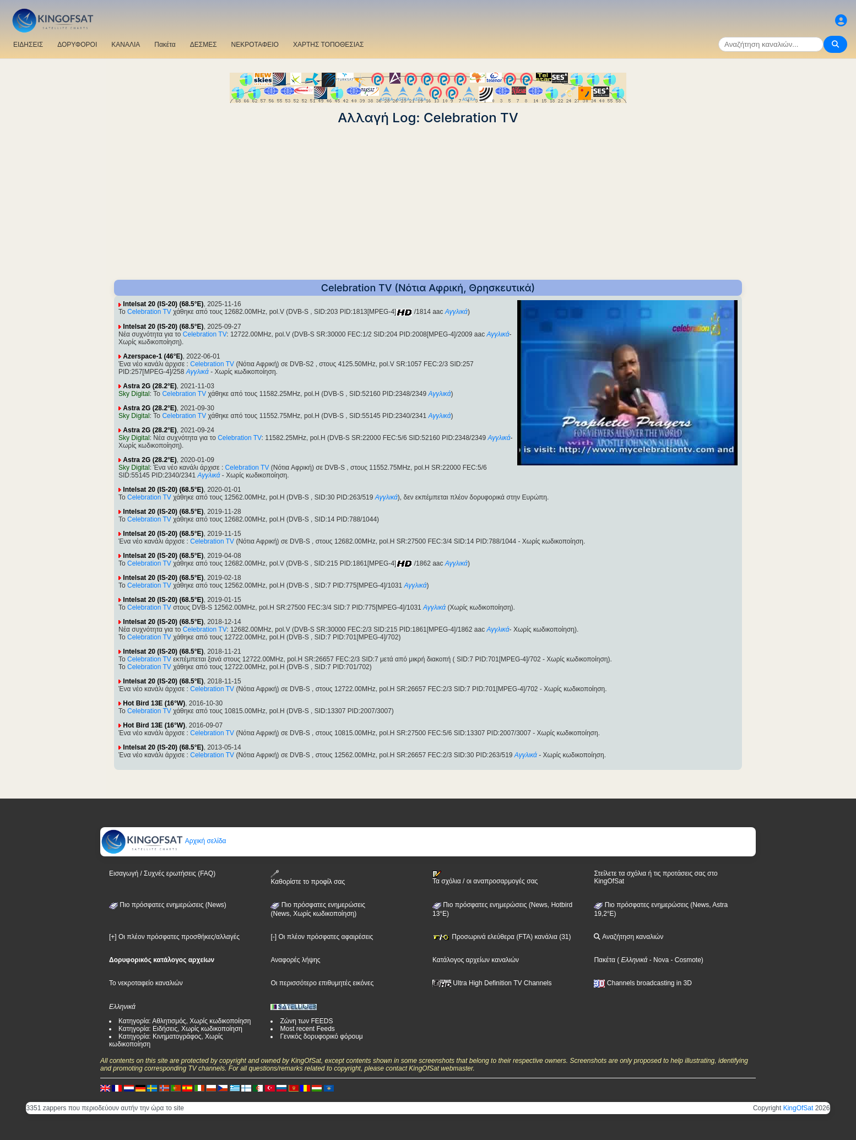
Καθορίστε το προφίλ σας (307, 878)
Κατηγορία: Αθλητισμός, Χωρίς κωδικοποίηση (184, 1021)
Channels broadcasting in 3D (642, 983)
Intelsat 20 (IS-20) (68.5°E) (163, 304)
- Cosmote (685, 960)
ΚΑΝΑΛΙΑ (125, 44)
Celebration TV (149, 312)
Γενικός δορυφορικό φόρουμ (321, 1036)
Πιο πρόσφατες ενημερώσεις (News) (167, 905)
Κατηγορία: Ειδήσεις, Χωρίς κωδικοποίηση (180, 1029)
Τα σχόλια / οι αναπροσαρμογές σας (485, 878)
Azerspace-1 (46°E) (152, 356)
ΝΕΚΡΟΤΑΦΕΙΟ (255, 44)
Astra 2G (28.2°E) (150, 386)
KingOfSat (798, 1108)
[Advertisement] (428, 203)
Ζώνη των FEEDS (306, 1021)
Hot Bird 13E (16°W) (154, 703)
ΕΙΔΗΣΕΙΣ (28, 44)
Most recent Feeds (307, 1029)
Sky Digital (134, 394)
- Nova (658, 960)
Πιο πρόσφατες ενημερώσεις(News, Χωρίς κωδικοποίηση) (317, 909)
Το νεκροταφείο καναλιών (146, 983)
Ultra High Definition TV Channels (492, 983)
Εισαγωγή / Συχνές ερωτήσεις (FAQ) (162, 873)
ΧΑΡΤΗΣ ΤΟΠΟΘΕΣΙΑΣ (328, 44)
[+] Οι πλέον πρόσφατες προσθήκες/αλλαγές (174, 937)
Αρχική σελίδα (163, 841)
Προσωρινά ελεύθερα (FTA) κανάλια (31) (501, 937)
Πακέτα (164, 44)
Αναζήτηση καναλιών (628, 937)
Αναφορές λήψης (295, 960)
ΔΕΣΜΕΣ (203, 44)
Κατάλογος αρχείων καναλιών (475, 960)
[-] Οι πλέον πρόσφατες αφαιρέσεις (321, 937)
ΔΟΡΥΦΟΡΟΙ (77, 44)
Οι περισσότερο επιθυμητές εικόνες (321, 983)
